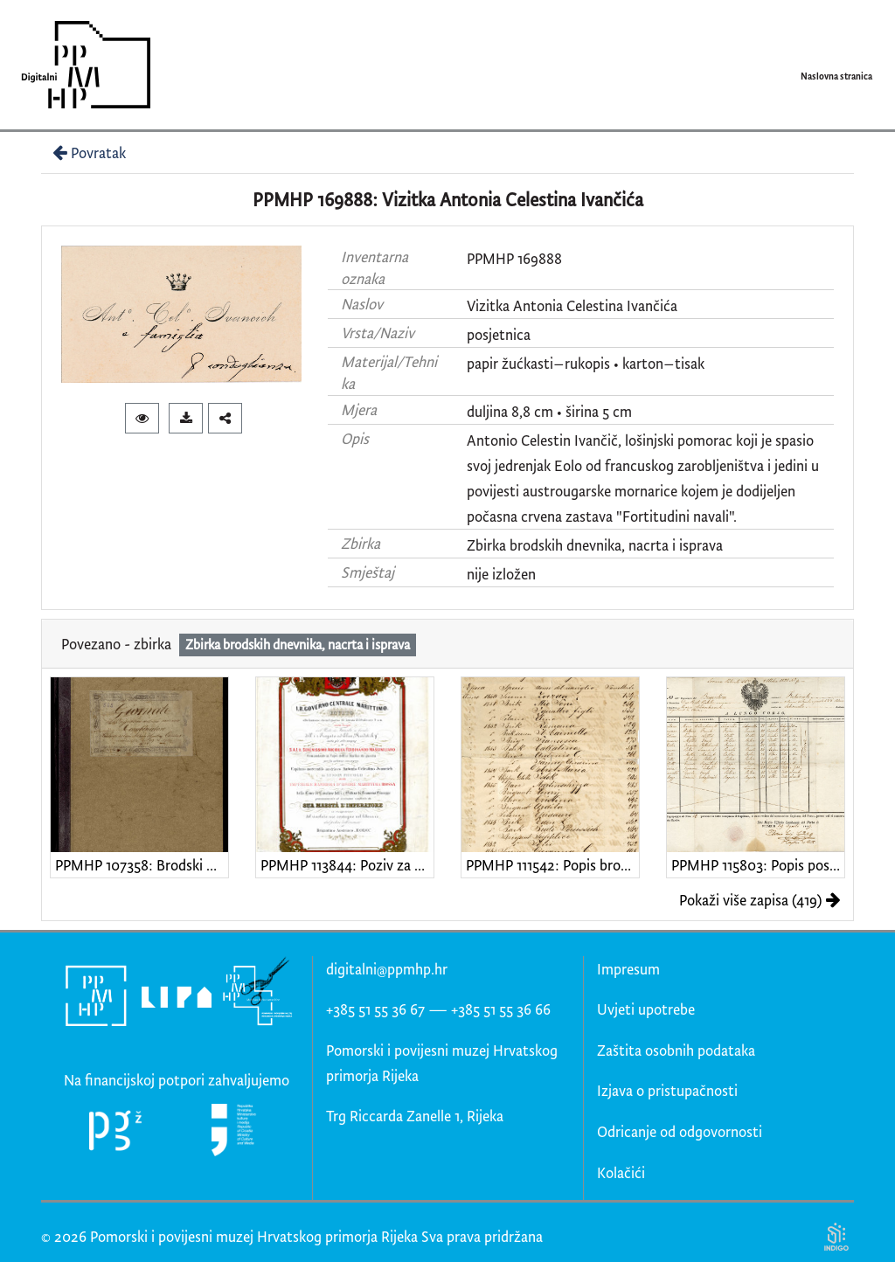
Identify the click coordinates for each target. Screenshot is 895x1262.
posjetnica (499, 334)
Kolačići (621, 1172)
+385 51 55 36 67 (375, 1009)
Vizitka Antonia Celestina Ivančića (572, 305)
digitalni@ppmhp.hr (387, 969)
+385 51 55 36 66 (501, 1009)
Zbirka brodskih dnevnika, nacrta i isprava (595, 545)
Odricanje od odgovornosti (679, 1131)
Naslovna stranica (836, 76)
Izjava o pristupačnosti (667, 1090)
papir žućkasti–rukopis (538, 363)
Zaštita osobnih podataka (676, 1050)
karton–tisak (663, 363)
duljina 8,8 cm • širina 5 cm (549, 411)
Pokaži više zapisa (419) (760, 900)
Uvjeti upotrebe (646, 1009)
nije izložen (501, 574)
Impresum (628, 969)
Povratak (87, 152)
